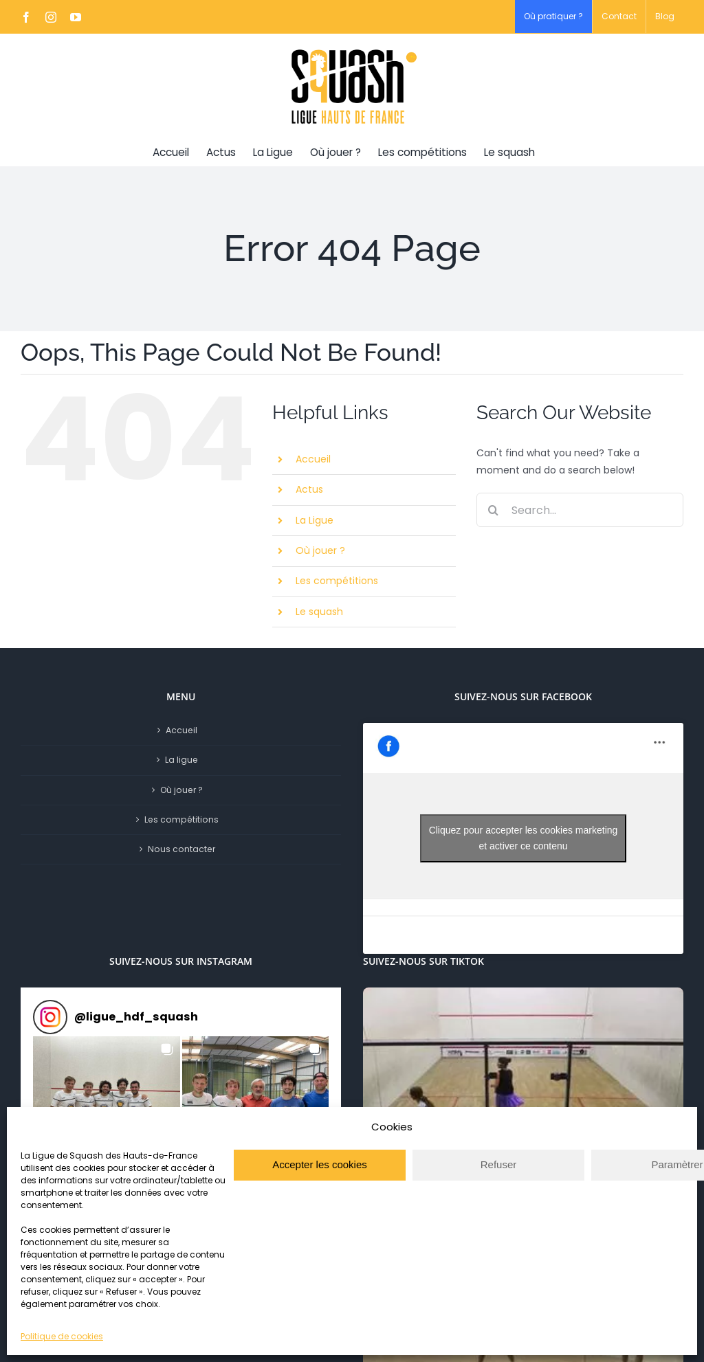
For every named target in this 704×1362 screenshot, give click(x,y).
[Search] (493, 510)
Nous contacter (181, 849)
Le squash (319, 611)
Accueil (313, 459)
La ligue (181, 760)
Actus (309, 489)
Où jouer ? (320, 550)
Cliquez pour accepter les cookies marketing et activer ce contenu (523, 838)
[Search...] (579, 510)
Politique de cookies (62, 1336)
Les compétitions (337, 581)
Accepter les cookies (319, 1164)
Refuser (499, 1164)
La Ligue (314, 520)
